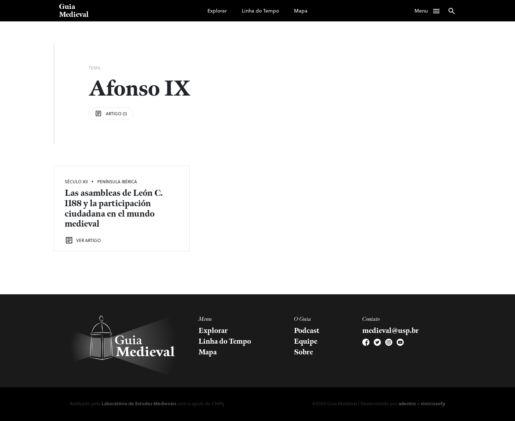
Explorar (217, 10)
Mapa (301, 10)
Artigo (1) (111, 113)
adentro (407, 403)
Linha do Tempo (260, 10)
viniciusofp (433, 403)
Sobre (303, 352)
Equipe (305, 341)
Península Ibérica (117, 181)
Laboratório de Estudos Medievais (139, 403)
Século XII (76, 181)
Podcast (306, 330)
